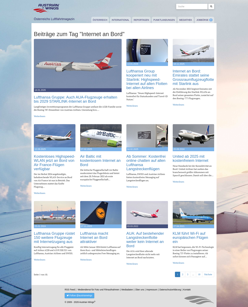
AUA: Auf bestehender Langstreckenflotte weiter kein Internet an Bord (145, 239)
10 (199, 274)
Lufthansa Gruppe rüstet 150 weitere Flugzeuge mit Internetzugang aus (54, 237)
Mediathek (185, 20)
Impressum (151, 289)
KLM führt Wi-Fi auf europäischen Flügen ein (190, 237)
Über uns (139, 289)
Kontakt (187, 289)
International (120, 20)
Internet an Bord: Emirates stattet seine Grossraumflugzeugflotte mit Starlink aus (193, 77)
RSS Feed (70, 289)
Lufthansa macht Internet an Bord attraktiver (94, 237)
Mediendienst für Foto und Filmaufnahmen (98, 289)
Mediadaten (127, 289)
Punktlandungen (164, 20)
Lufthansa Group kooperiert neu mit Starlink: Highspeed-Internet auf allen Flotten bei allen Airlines (146, 79)
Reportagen (141, 20)
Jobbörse (202, 20)
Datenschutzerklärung (170, 289)
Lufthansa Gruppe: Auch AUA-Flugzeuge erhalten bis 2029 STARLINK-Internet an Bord (75, 99)
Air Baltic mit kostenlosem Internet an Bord (100, 160)
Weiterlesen (39, 116)
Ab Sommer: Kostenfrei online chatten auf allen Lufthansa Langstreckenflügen (146, 162)
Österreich (100, 20)
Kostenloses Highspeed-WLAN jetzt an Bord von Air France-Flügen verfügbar (54, 162)
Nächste (208, 274)
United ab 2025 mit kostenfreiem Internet (190, 158)
